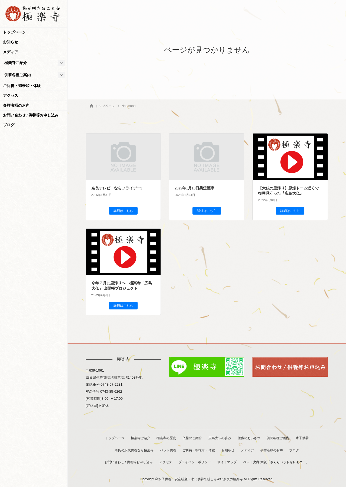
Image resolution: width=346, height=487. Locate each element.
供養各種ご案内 (17, 75)
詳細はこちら (123, 211)
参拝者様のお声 (16, 106)
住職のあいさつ (249, 438)
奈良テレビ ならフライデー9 (116, 188)
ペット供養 (167, 450)
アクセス (10, 96)
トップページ (14, 32)
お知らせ (10, 42)
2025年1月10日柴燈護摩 (194, 188)
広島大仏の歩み (220, 438)
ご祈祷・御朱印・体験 (22, 86)
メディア (10, 52)
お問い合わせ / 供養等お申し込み (31, 115)
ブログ (8, 125)
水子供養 (303, 438)
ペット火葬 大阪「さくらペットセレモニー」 (277, 462)
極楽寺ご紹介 (15, 63)
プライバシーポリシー (195, 462)
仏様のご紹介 (192, 438)
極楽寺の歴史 (166, 438)
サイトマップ (227, 462)
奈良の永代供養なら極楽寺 (133, 450)
